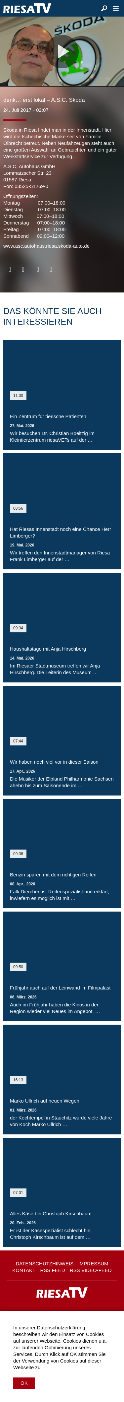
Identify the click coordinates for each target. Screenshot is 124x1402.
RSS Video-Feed (91, 1270)
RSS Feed (52, 1270)
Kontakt (23, 1270)
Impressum (93, 1263)
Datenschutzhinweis (44, 1263)
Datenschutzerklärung (61, 1327)
